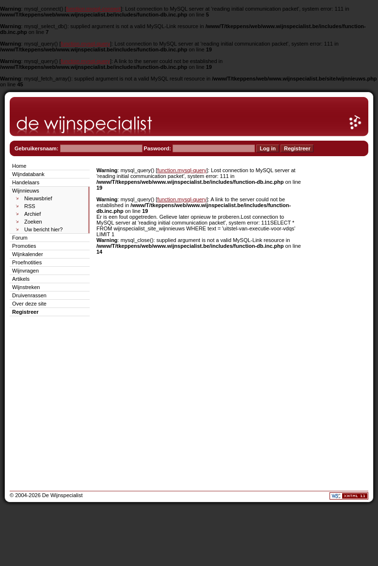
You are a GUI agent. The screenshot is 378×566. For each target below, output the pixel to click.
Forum (20, 238)
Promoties (24, 246)
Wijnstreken (26, 287)
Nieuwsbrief (38, 198)
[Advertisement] (339, 306)
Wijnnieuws (25, 191)
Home (19, 166)
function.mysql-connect (93, 9)
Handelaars (25, 182)
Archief (32, 214)
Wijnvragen (25, 271)
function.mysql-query (85, 44)
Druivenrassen (29, 295)
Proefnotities (27, 262)
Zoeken (33, 222)
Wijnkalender (27, 254)
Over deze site (29, 304)
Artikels (21, 279)
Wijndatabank (28, 174)
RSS (29, 206)
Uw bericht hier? (43, 229)
